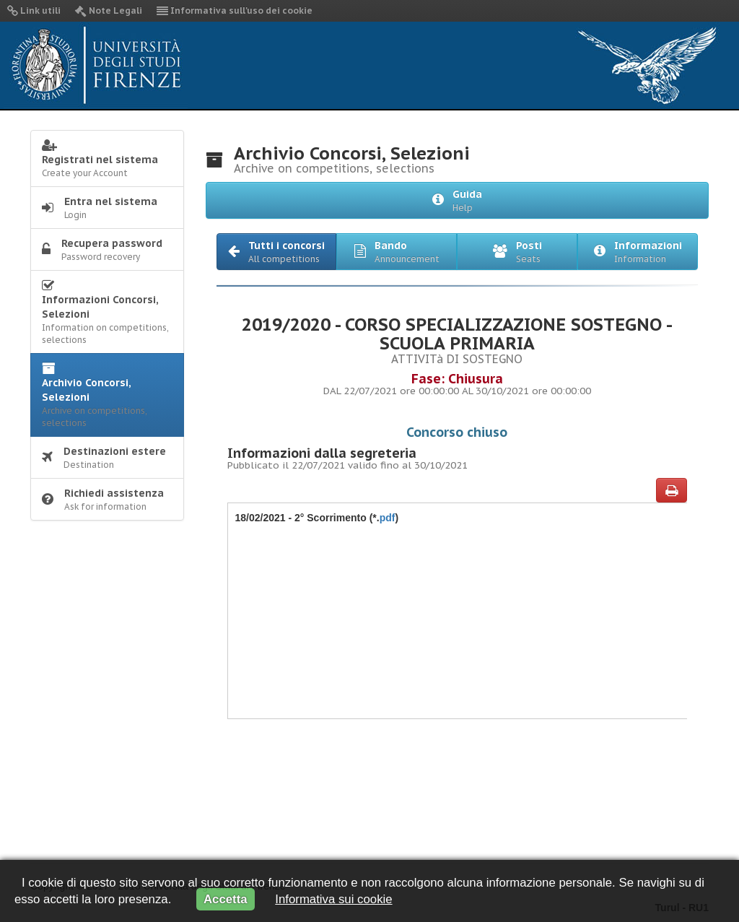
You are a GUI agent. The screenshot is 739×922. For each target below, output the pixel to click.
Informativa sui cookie (333, 899)
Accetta (226, 899)
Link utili (34, 10)
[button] (277, 251)
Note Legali (108, 10)
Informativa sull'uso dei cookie (234, 10)
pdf (387, 517)
